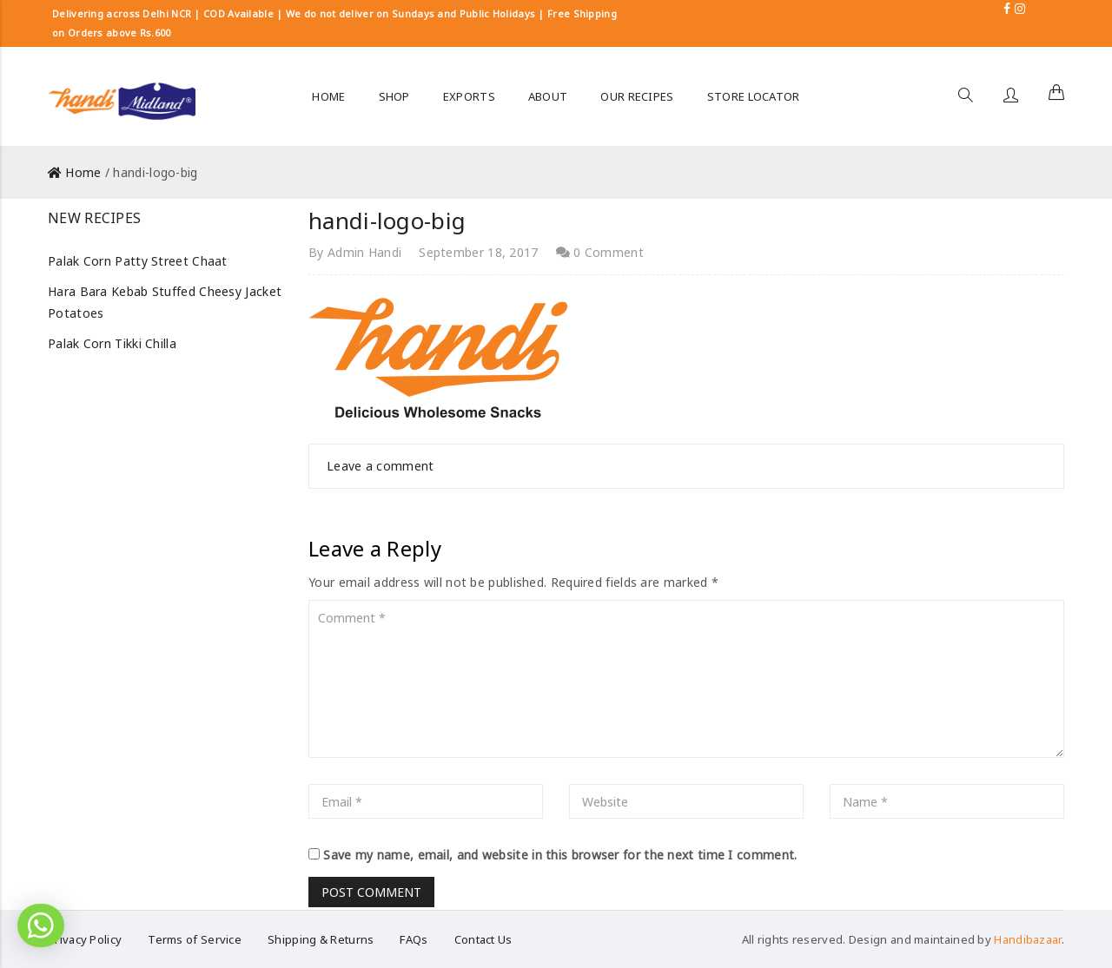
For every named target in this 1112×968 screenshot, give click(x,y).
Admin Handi (364, 252)
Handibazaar (1027, 939)
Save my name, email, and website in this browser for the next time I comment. (560, 854)
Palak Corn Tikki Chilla (112, 343)
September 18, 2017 (478, 252)
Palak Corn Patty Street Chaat (138, 261)
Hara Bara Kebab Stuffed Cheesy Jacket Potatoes (164, 302)
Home (83, 172)
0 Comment (600, 252)
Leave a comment (380, 466)
